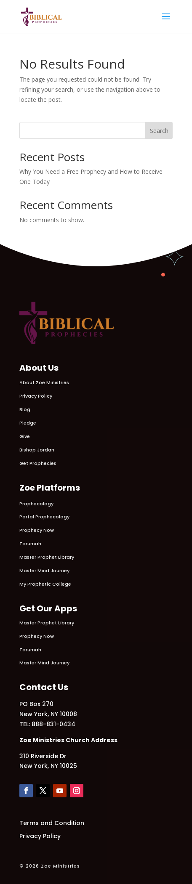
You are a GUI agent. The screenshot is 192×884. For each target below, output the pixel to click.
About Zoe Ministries (44, 382)
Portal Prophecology (44, 516)
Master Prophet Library (46, 557)
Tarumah (30, 543)
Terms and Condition (51, 823)
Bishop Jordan (36, 449)
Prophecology (36, 503)
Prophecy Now (36, 530)
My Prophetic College (45, 584)
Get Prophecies (37, 463)
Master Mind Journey (44, 570)
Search (159, 131)
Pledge (27, 422)
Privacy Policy (35, 396)
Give (24, 436)
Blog (24, 409)
